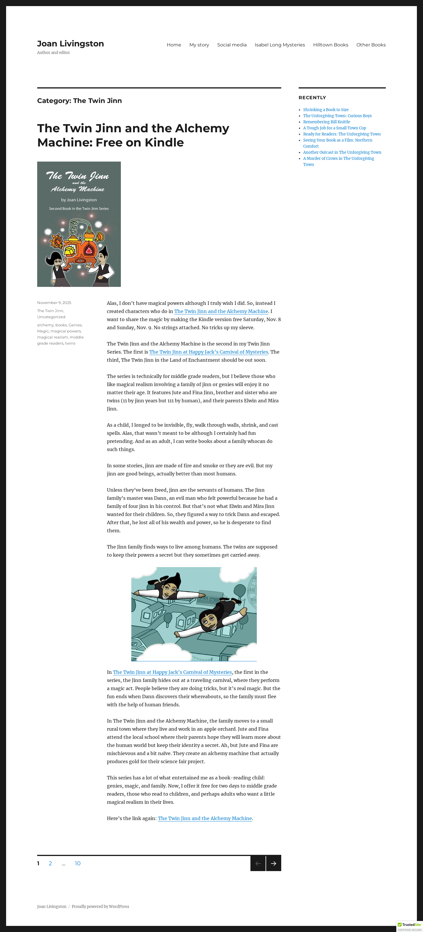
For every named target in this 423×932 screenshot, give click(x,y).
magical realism (52, 337)
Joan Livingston (70, 43)
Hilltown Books (330, 45)
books (61, 325)
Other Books (371, 45)
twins (70, 343)
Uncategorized (51, 316)
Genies (75, 325)
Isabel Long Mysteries (280, 45)
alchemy (45, 325)
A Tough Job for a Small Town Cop (334, 128)
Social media (232, 45)
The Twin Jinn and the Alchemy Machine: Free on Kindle (133, 135)
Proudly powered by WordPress (100, 906)
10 (80, 863)
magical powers (66, 331)
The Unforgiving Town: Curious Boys (337, 115)
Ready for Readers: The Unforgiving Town (342, 134)
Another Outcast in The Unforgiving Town (342, 152)
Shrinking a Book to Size (326, 109)
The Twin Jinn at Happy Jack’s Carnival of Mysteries (208, 352)
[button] (409, 926)
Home (174, 45)
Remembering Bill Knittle (326, 122)
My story (199, 45)
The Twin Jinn (50, 310)
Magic (43, 331)
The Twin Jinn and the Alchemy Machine (221, 311)
